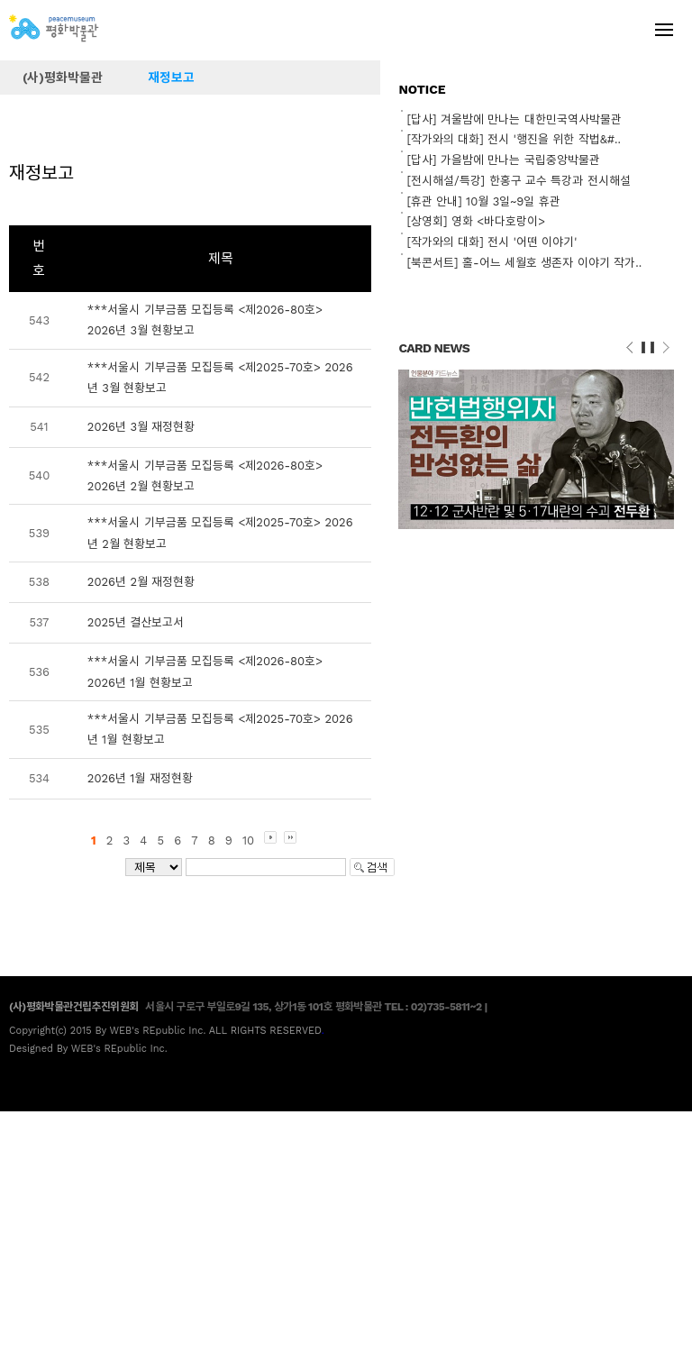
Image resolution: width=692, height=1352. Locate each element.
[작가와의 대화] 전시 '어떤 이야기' (491, 242)
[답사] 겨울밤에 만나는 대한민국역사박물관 (513, 119)
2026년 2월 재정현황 (141, 582)
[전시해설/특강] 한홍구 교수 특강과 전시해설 (518, 180)
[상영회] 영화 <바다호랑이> (475, 221)
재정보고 (171, 77)
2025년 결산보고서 (135, 622)
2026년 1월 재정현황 (140, 778)
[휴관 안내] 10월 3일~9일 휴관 (483, 201)
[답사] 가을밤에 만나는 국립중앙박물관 (502, 160)
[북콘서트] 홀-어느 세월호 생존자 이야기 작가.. (524, 262)
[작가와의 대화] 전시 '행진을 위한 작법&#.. (513, 139)
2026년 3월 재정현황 (141, 427)
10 (248, 840)
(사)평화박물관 (63, 77)
